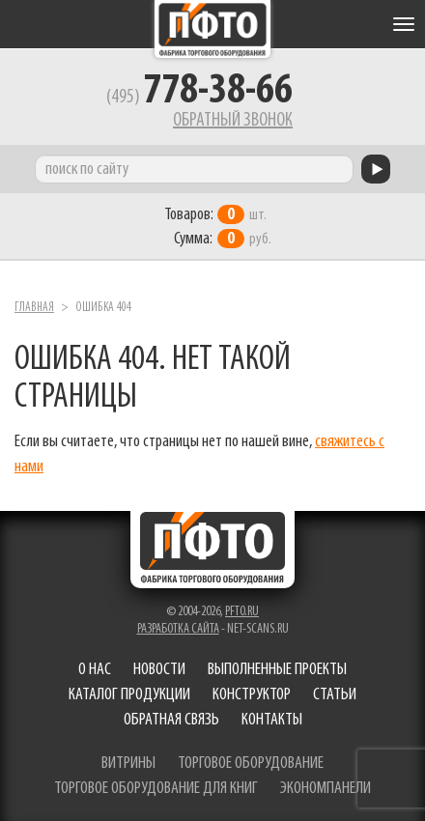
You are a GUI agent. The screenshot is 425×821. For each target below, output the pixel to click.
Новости (159, 670)
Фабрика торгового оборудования (212, 29)
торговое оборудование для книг (156, 788)
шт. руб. (217, 227)
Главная (34, 307)
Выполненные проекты (277, 670)
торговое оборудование (251, 763)
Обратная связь (171, 720)
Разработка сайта (178, 629)
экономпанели (325, 788)
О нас (94, 670)
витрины (128, 763)
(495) (199, 97)
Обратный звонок (233, 120)
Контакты (271, 720)
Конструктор (251, 695)
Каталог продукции (129, 695)
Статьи (334, 695)
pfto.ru (242, 612)
